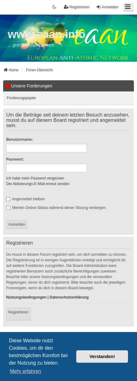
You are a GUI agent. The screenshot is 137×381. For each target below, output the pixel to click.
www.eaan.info (47, 34)
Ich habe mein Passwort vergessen (35, 178)
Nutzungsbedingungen (26, 297)
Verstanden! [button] (102, 356)
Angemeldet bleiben (25, 199)
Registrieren (18, 312)
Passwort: (15, 159)
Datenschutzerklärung (69, 297)
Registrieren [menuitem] (77, 7)
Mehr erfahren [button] (25, 371)
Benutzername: (19, 139)
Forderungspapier (21, 98)
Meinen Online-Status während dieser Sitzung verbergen (56, 208)
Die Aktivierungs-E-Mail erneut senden (37, 184)
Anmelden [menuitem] (107, 7)
